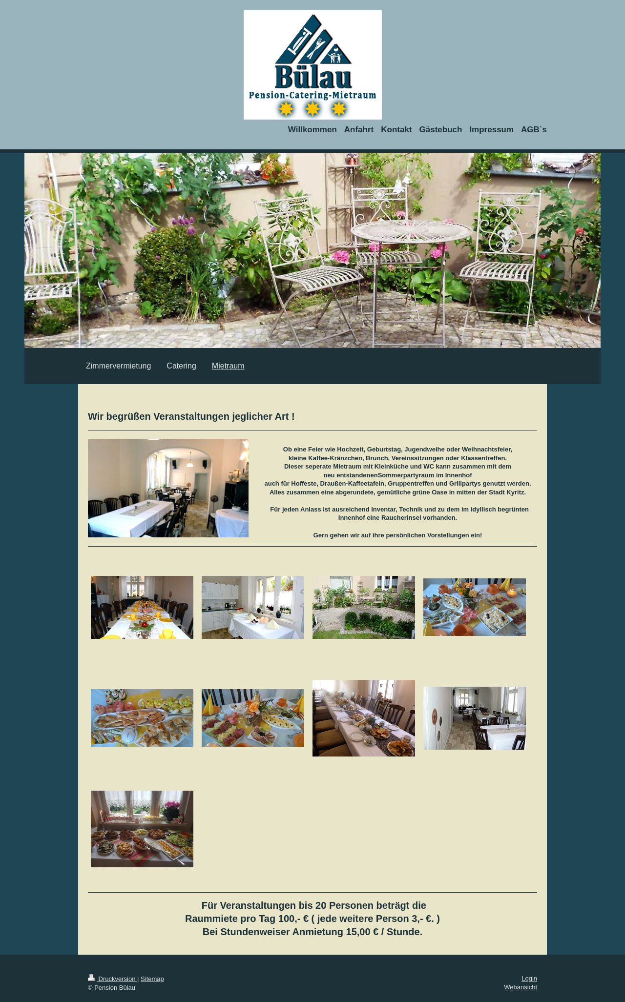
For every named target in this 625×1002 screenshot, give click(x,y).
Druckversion (112, 978)
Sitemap (152, 978)
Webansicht (520, 987)
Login (529, 978)
